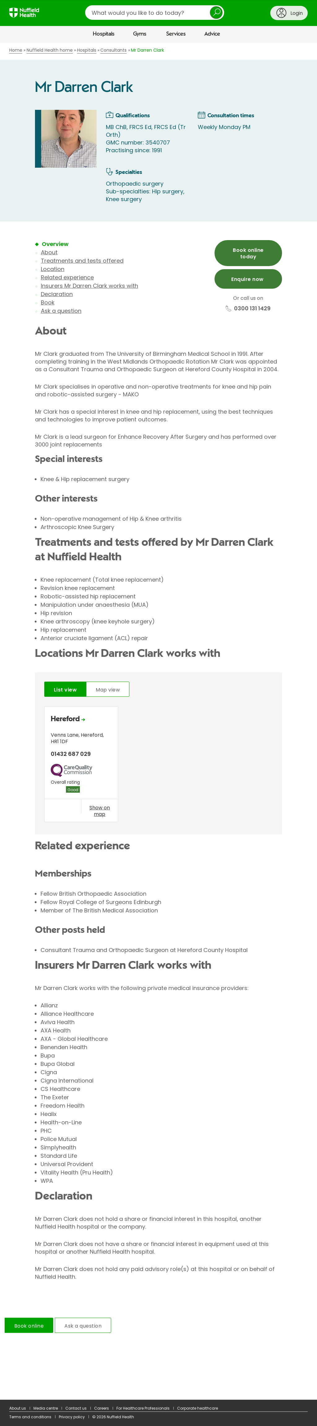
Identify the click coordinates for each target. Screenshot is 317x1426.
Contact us (76, 1408)
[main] (158, 721)
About (49, 252)
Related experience (67, 277)
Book (47, 302)
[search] (154, 12)
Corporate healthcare (197, 1408)
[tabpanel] (158, 765)
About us (17, 1408)
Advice (212, 34)
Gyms (139, 34)
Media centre (45, 1408)
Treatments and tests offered (82, 261)
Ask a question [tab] (83, 1325)
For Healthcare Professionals (143, 1408)
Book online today (248, 253)
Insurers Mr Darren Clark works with (89, 286)
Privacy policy (72, 1417)
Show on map (99, 811)
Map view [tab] (108, 689)
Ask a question (61, 311)
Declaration (57, 294)
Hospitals (104, 34)
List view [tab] (65, 689)
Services (176, 34)
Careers (101, 1408)
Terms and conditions (30, 1417)
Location (52, 269)
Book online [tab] (29, 1325)
